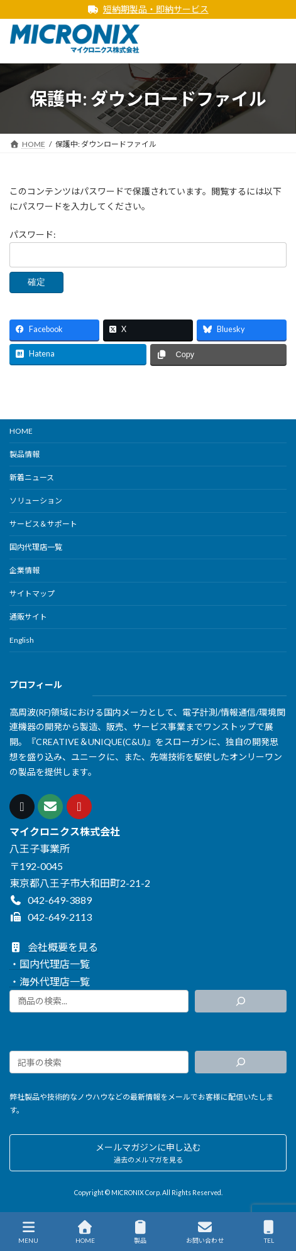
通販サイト (28, 616)
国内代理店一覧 (35, 547)
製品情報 (24, 454)
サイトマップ (32, 593)
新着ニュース (31, 477)
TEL (269, 1232)
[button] (148, 1152)
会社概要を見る (53, 947)
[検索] (241, 1001)
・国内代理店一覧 (49, 964)
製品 (140, 1232)
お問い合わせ (205, 1232)
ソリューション (35, 500)
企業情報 (24, 570)
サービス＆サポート (43, 524)
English (21, 640)
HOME (21, 431)
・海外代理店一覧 (49, 981)
